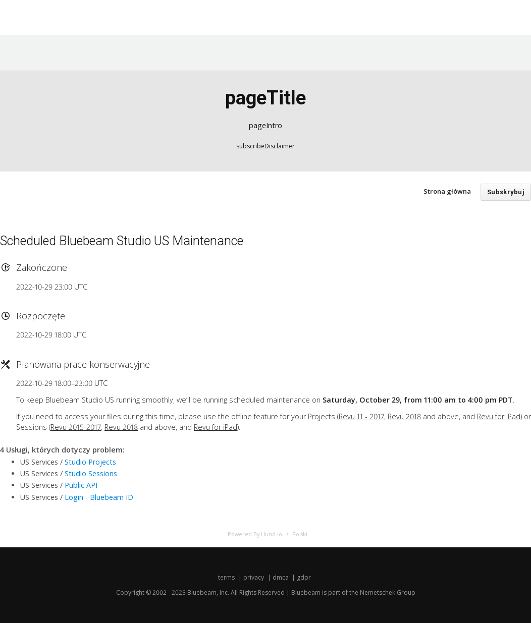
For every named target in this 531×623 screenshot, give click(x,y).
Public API (81, 485)
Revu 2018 (404, 416)
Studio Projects (90, 462)
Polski (299, 534)
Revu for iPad (498, 416)
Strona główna (447, 191)
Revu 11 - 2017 (361, 416)
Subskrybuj (505, 192)
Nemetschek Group (387, 592)
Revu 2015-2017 (75, 427)
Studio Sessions (91, 473)
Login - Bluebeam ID (99, 497)
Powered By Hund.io (255, 534)
